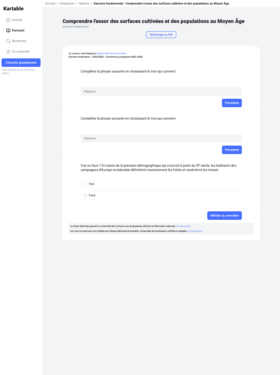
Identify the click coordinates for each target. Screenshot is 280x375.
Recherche (16, 41)
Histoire (84, 3)
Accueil (14, 20)
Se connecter (18, 51)
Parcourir (15, 30)
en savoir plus (183, 226)
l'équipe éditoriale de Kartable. (111, 53)
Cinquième (67, 3)
